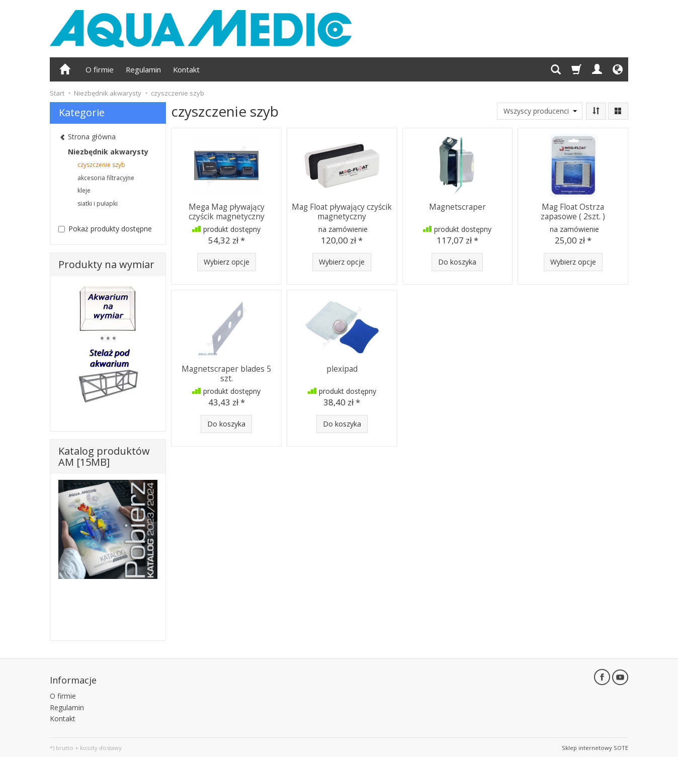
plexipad (342, 368)
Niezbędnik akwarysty (108, 151)
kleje (84, 190)
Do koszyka (457, 262)
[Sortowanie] (596, 111)
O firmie (100, 69)
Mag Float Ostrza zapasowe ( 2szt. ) (573, 211)
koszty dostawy (101, 746)
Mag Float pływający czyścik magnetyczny (342, 211)
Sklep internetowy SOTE (595, 746)
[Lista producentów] (539, 111)
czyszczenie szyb (101, 164)
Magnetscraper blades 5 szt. (226, 373)
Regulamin (143, 69)
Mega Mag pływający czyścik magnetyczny (227, 211)
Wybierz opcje (226, 262)
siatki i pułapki (97, 203)
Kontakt (186, 69)
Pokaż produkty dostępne (105, 228)
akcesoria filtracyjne (105, 178)
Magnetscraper (457, 206)
